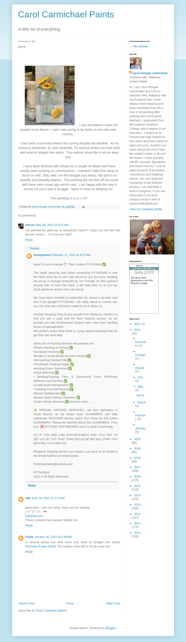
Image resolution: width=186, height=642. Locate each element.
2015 (137, 486)
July (140, 377)
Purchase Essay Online (40, 546)
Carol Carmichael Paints (66, 14)
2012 (137, 514)
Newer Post (26, 603)
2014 (137, 495)
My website (140, 46)
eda (27, 498)
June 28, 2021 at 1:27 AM (48, 498)
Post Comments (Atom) (51, 610)
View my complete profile (145, 209)
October (140, 355)
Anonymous (42, 255)
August (139, 367)
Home (70, 603)
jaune (140, 395)
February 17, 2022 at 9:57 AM (71, 255)
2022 (137, 324)
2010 (137, 532)
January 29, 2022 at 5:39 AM (53, 536)
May (140, 386)
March (141, 402)
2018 (137, 457)
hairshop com (34, 516)
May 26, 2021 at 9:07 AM (52, 225)
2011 (137, 523)
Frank (29, 536)
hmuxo (30, 225)
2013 (137, 504)
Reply (29, 239)
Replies (35, 248)
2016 (137, 476)
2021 (137, 329)
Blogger (111, 628)
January (140, 428)
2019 (137, 448)
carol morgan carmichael (150, 73)
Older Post (113, 603)
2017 (137, 467)
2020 (137, 439)
